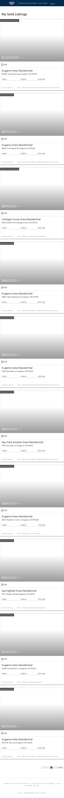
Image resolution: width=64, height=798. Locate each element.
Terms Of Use (9, 783)
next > (60, 767)
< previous (45, 767)
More (52, 4)
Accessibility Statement (44, 783)
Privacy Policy (24, 783)
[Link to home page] (12, 3)
